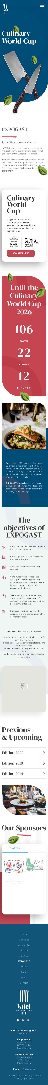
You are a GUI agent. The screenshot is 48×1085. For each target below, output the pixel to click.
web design (28, 1075)
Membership (24, 945)
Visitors (24, 966)
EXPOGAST (24, 961)
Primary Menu (42, 5)
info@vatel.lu (28, 1069)
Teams (24, 972)
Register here (20, 253)
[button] (24, 686)
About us (24, 940)
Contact (24, 983)
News (24, 977)
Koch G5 (24, 956)
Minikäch (24, 950)
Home (24, 934)
